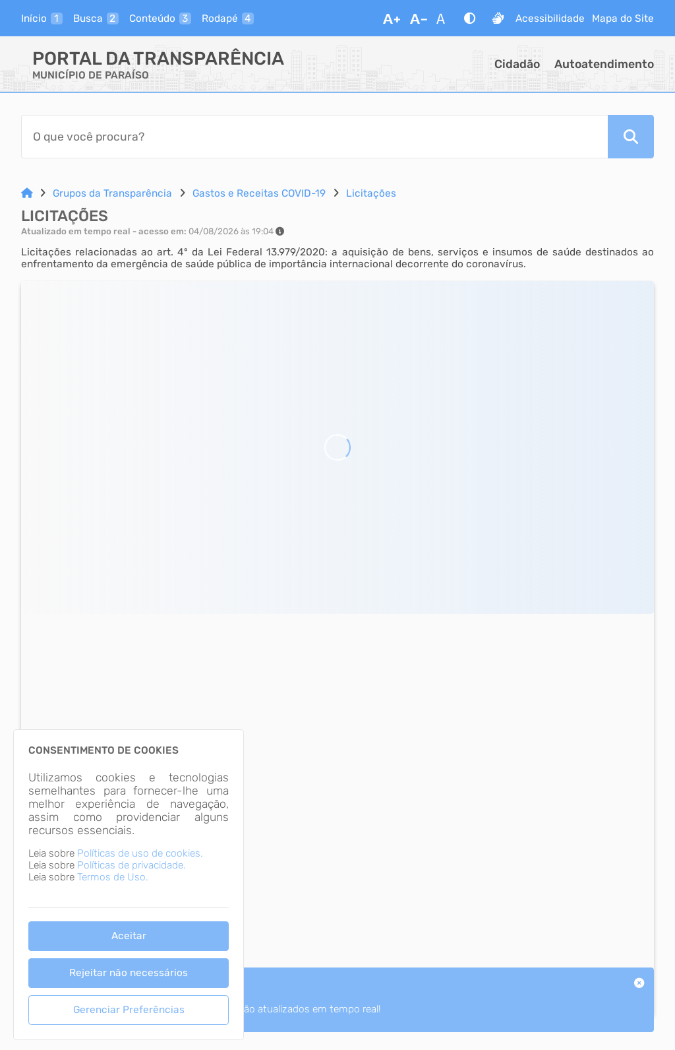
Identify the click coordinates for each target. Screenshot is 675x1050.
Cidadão (517, 64)
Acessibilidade (550, 18)
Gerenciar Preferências (129, 1010)
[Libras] (497, 18)
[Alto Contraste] (470, 18)
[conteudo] (160, 18)
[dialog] (128, 884)
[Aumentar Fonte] (391, 18)
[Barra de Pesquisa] (314, 136)
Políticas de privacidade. (131, 865)
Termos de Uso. (112, 877)
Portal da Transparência (158, 58)
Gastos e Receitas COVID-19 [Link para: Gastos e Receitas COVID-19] (259, 193)
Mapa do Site (623, 18)
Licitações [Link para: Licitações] (371, 193)
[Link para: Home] (26, 193)
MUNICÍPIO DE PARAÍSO (90, 75)
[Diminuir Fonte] (418, 18)
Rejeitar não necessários (128, 973)
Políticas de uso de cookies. (140, 853)
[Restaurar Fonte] (444, 18)
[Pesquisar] (631, 136)
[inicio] (42, 18)
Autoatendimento (604, 64)
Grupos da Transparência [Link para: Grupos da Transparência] (112, 193)
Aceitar (128, 936)
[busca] (96, 18)
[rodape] (228, 18)
